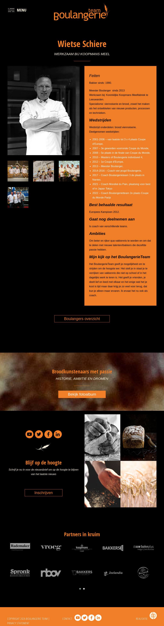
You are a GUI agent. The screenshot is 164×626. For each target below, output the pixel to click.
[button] (80, 588)
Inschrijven (43, 493)
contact (67, 619)
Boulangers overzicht (82, 319)
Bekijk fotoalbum (82, 394)
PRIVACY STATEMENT (18, 623)
